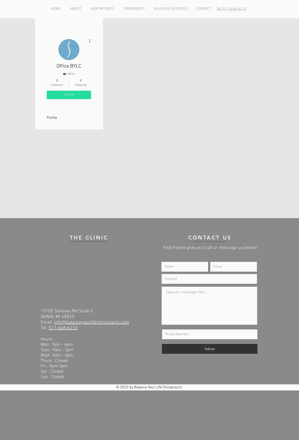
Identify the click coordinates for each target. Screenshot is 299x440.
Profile (52, 117)
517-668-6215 (63, 328)
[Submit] (209, 349)
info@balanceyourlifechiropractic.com (91, 322)
